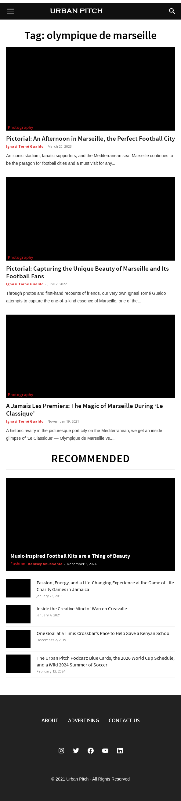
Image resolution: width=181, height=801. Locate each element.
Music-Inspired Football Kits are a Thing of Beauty (70, 555)
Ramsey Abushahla (45, 563)
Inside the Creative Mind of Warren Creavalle (82, 608)
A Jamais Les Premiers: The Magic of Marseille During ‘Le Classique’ (84, 409)
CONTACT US (124, 720)
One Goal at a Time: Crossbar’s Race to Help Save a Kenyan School (104, 633)
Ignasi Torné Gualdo (24, 146)
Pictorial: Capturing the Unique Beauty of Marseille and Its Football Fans (87, 272)
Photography (20, 127)
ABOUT (50, 720)
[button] (172, 11)
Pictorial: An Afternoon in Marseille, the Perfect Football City (90, 138)
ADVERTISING (83, 720)
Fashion (17, 563)
